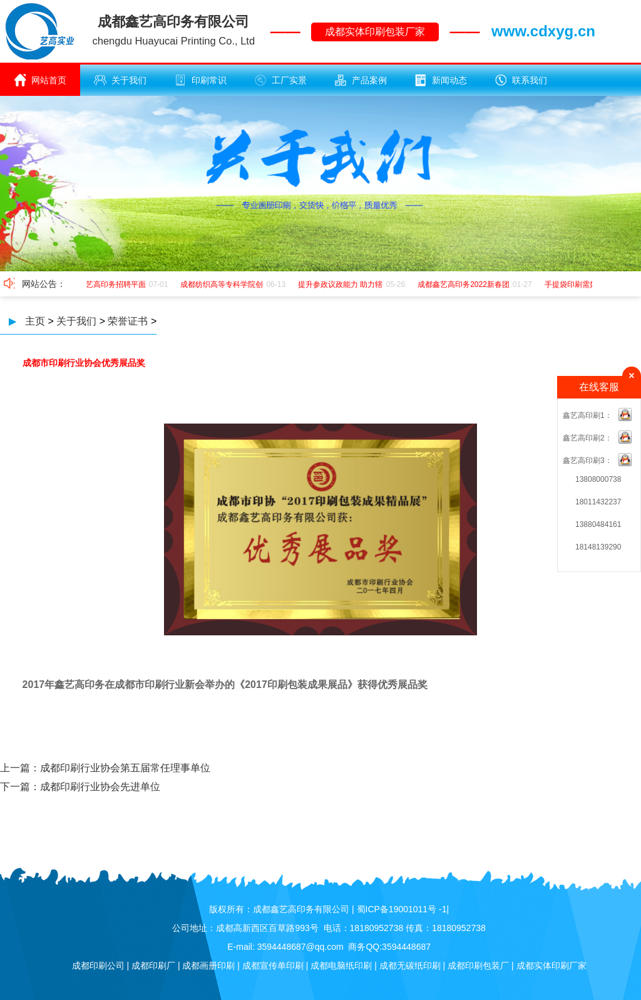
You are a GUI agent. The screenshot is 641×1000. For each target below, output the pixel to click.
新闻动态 (440, 80)
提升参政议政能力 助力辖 (342, 284)
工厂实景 (280, 80)
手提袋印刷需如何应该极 (587, 284)
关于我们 (120, 80)
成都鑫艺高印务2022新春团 (465, 284)
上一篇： (20, 768)
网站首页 (40, 80)
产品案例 (360, 80)
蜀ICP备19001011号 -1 (402, 909)
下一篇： (20, 786)
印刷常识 (200, 80)
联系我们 (521, 80)
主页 (35, 321)
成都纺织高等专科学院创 (223, 284)
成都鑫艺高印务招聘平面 (106, 284)
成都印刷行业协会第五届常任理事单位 (125, 768)
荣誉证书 (128, 321)
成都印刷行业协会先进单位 (100, 786)
